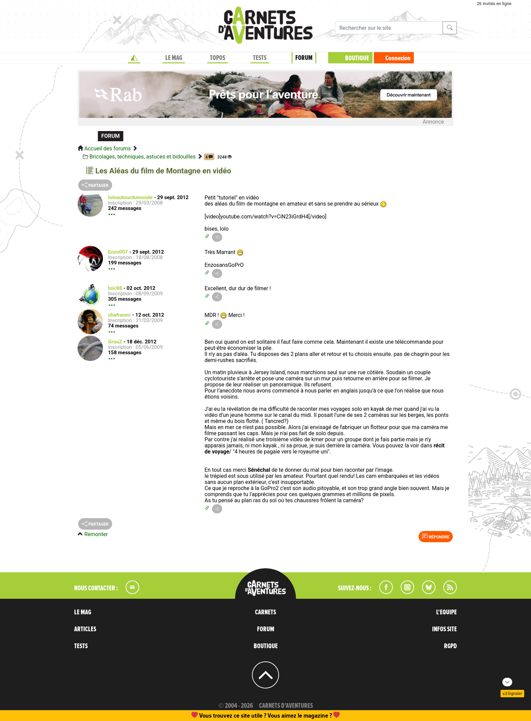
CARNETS (265, 612)
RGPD (450, 646)
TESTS (260, 58)
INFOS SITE (444, 629)
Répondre (435, 536)
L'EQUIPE (446, 612)
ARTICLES (85, 629)
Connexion (397, 58)
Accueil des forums (107, 148)
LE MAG (173, 58)
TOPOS (217, 58)
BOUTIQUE (357, 58)
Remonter (96, 534)
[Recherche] (389, 27)
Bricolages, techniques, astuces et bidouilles (142, 156)
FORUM (304, 58)
